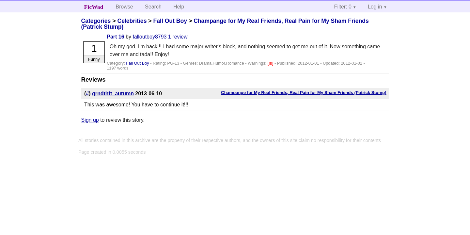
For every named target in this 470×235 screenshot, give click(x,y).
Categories (96, 21)
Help (178, 6)
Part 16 (115, 36)
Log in (375, 6)
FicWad (93, 7)
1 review (178, 36)
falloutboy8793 (149, 36)
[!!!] (271, 63)
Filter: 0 (343, 6)
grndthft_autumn (113, 93)
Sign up (90, 120)
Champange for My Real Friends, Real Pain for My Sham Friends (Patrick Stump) (224, 24)
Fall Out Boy (170, 21)
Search (153, 6)
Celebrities (132, 21)
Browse (124, 6)
